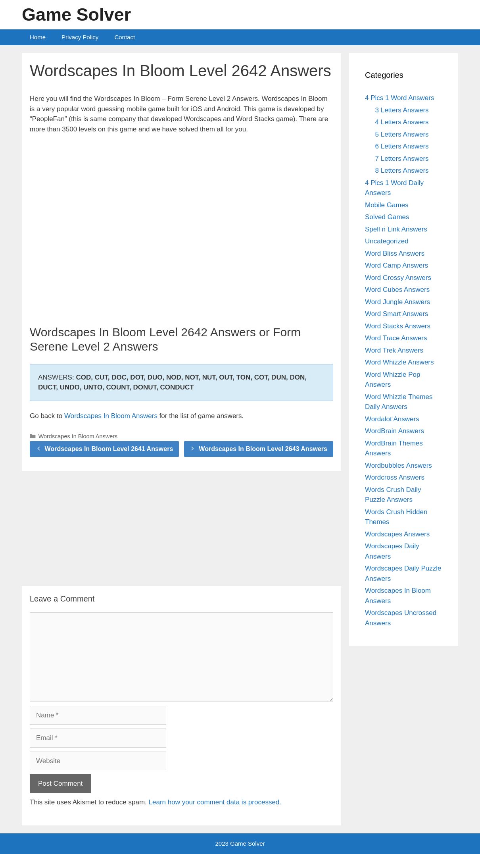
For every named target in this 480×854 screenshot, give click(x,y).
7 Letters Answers (402, 158)
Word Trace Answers (396, 338)
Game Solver (76, 14)
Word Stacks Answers (397, 326)
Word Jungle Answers (397, 302)
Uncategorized (387, 241)
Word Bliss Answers (394, 253)
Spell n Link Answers (396, 229)
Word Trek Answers (394, 350)
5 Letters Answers (402, 134)
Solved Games (387, 217)
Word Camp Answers (396, 265)
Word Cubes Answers (397, 289)
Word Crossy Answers (398, 277)
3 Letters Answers (402, 110)
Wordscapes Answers (397, 534)
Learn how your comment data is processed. (215, 802)
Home (38, 37)
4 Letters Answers (402, 122)
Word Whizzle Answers (399, 362)
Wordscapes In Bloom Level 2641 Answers (109, 448)
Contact (124, 37)
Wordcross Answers (394, 477)
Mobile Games (387, 205)
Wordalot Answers (392, 419)
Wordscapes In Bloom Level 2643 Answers (263, 448)
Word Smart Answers (396, 314)
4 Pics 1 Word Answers (399, 98)
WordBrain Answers (394, 431)
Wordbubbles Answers (398, 465)
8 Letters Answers (402, 170)
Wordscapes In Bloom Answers (110, 416)
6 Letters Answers (402, 146)
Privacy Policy (79, 37)
